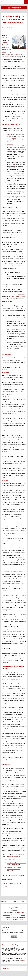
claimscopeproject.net (14, 856)
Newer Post (4, 901)
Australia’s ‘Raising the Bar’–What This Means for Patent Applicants (13, 19)
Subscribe (14, 936)
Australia (9, 883)
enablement (10, 144)
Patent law (14, 885)
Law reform (17, 883)
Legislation (6, 885)
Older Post (24, 901)
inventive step (10, 134)
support (9, 161)
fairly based (12, 164)
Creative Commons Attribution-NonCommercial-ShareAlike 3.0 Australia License (14, 917)
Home (14, 901)
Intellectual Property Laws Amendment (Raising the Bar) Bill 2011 (6, 47)
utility (8, 183)
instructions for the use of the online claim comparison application (15, 869)
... (3, 29)
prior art (13, 138)
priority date (21, 294)
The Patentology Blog (10, 912)
